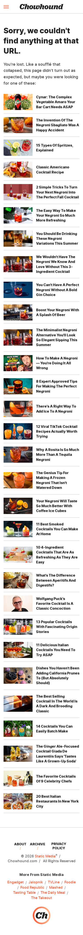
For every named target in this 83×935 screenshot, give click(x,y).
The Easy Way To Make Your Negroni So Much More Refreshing (56, 215)
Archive (37, 844)
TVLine (54, 882)
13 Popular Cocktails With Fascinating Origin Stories (56, 627)
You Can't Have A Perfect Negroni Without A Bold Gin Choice (57, 290)
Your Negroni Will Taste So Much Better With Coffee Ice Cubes (56, 506)
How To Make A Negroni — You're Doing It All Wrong (57, 363)
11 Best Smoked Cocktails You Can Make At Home (57, 529)
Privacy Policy (58, 846)
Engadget (15, 882)
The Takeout (41, 898)
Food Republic (32, 888)
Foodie (70, 882)
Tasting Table (24, 893)
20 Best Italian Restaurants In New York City (57, 801)
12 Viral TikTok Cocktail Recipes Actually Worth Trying (56, 431)
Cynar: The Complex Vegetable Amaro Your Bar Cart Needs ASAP (55, 102)
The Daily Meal (53, 893)
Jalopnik (36, 882)
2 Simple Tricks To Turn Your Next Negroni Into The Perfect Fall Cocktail (57, 192)
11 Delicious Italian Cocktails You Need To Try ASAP (55, 650)
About (20, 844)
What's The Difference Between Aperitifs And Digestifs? (56, 580)
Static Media (45, 856)
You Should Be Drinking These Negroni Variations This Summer (57, 238)
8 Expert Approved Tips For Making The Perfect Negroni (56, 386)
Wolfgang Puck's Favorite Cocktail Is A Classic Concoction (54, 603)
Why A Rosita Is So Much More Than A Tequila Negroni (57, 454)
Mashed (56, 888)
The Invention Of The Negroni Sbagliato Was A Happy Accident (57, 125)
